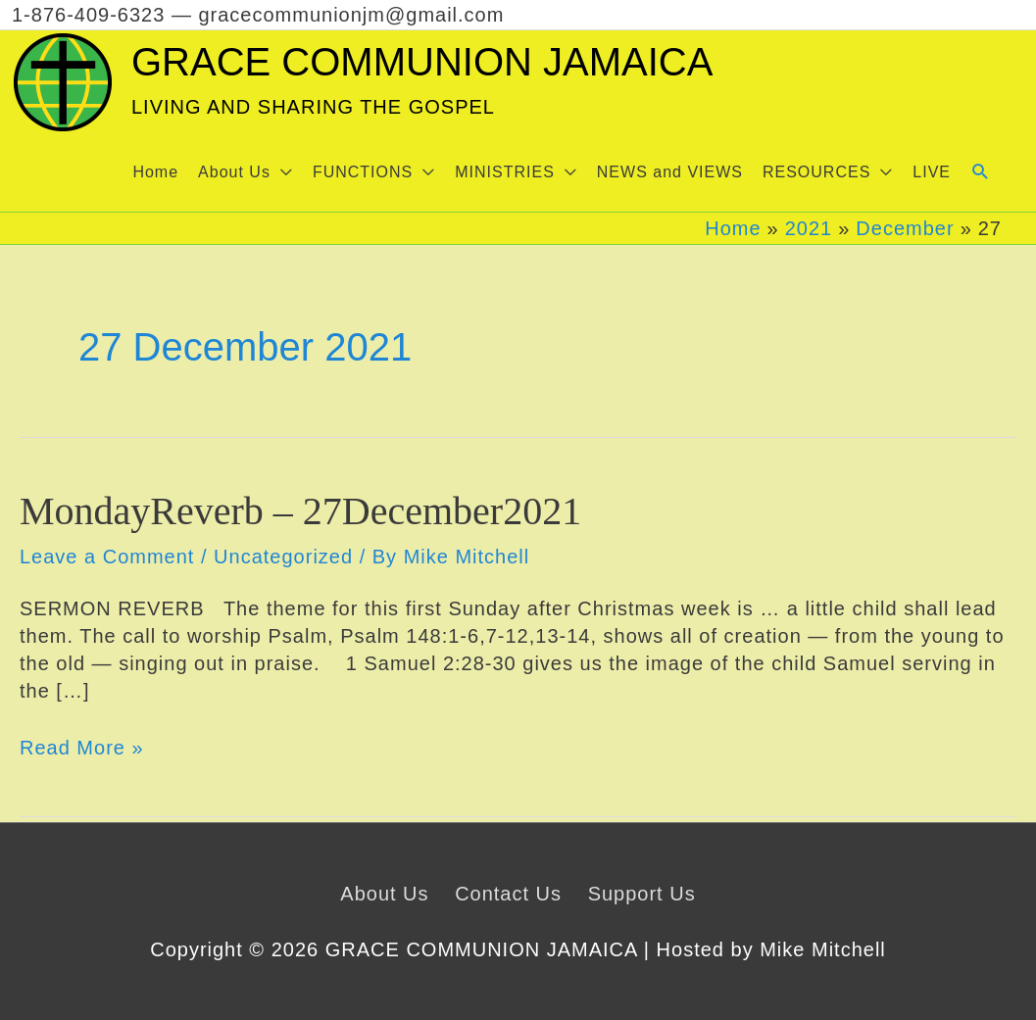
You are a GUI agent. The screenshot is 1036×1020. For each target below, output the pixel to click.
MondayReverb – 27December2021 (300, 511)
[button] (245, 172)
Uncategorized (283, 556)
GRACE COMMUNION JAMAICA (422, 61)
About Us (384, 893)
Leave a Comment (107, 556)
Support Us (642, 893)
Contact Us (508, 893)
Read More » (82, 747)
